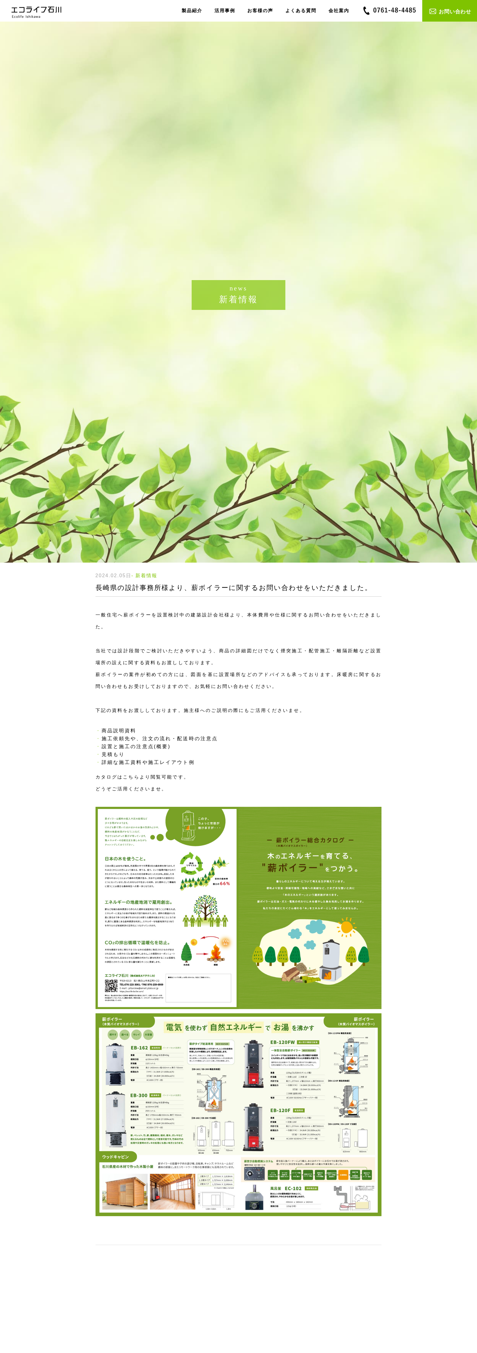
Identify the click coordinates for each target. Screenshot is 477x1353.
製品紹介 (192, 10)
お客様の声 (260, 10)
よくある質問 (300, 10)
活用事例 (224, 10)
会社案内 (339, 10)
